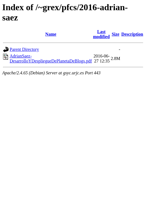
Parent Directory (24, 49)
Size (115, 34)
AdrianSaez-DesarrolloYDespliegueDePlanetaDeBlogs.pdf (51, 58)
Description (132, 34)
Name (50, 34)
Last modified (101, 34)
